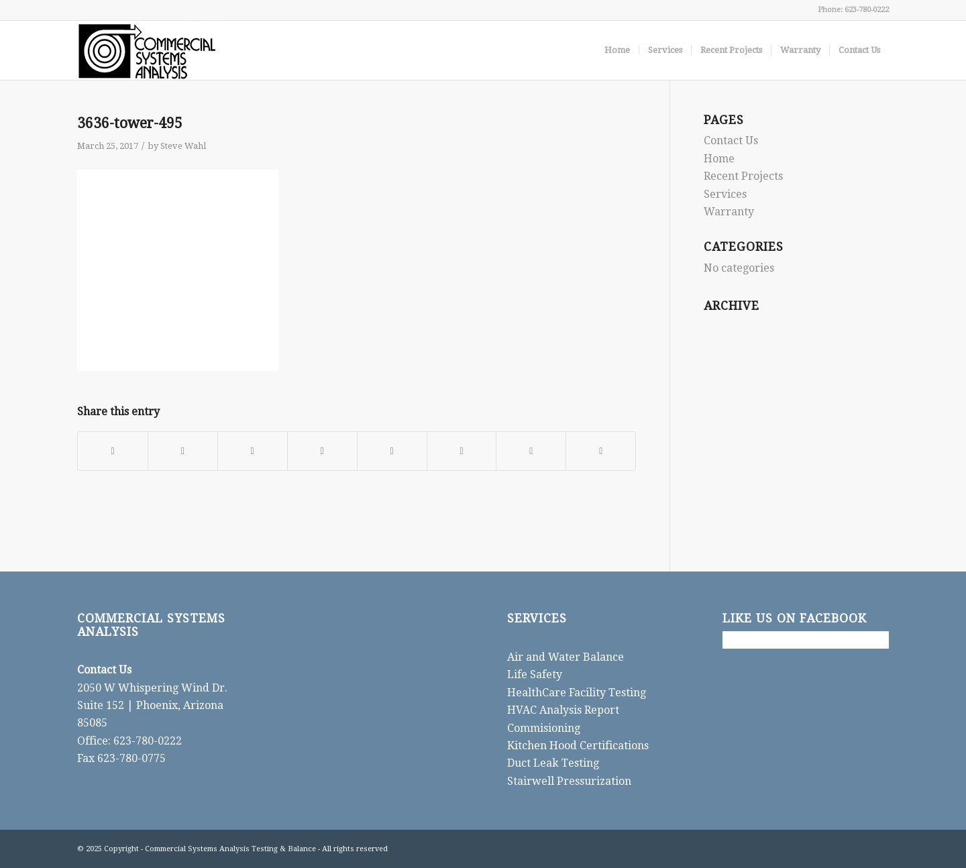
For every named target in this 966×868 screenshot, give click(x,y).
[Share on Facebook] (113, 451)
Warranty (729, 211)
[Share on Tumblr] (392, 451)
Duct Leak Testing (553, 763)
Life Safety (534, 674)
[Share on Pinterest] (252, 451)
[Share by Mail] (600, 451)
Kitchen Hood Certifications (578, 745)
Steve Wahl (183, 146)
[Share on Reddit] (531, 451)
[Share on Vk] (461, 451)
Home (719, 158)
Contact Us (731, 140)
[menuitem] (617, 50)
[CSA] (147, 50)
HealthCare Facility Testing (576, 692)
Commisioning (543, 728)
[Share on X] (182, 451)
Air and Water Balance (565, 657)
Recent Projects (743, 176)
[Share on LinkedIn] (322, 451)
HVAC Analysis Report (563, 710)
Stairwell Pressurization (569, 781)
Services (725, 194)
